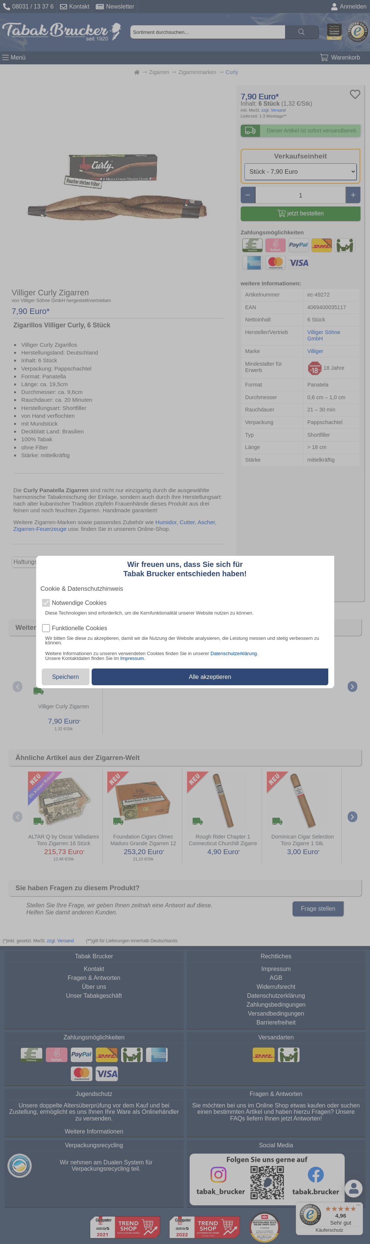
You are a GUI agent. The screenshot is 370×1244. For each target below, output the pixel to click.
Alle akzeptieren (210, 677)
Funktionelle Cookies (79, 628)
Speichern (65, 677)
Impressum (132, 658)
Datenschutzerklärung (234, 653)
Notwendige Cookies (79, 603)
